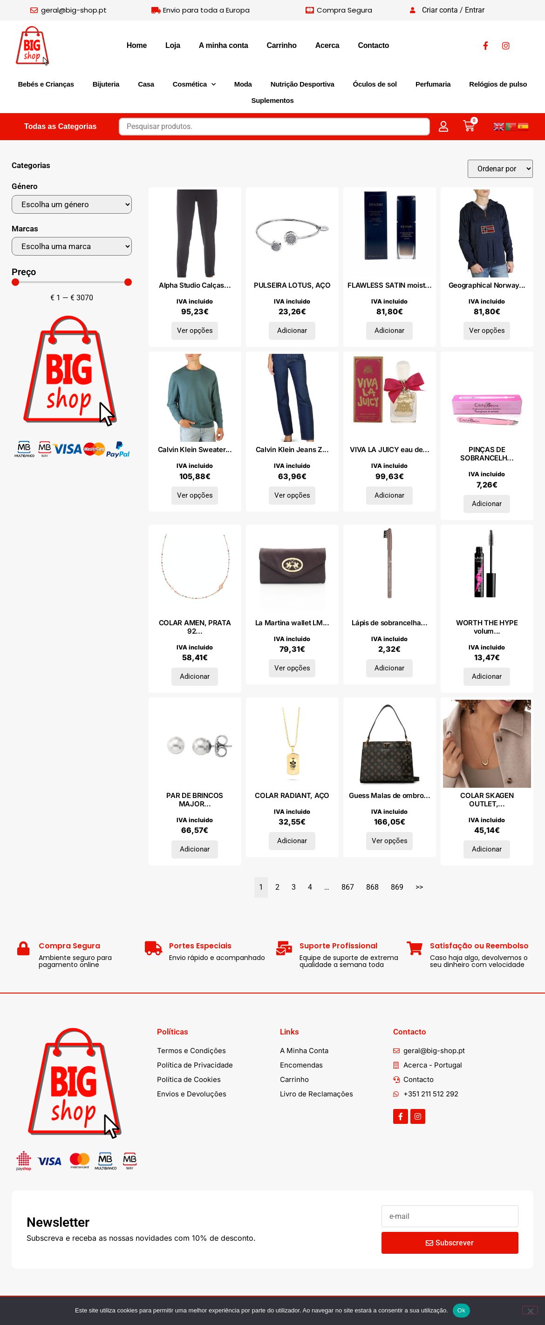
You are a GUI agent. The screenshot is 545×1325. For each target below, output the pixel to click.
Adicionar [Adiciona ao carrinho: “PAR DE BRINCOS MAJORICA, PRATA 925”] (195, 849)
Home (137, 45)
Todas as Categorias (60, 126)
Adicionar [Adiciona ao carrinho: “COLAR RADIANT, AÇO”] (292, 841)
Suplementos (273, 100)
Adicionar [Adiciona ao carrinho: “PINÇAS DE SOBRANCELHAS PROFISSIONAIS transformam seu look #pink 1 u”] (487, 504)
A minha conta (223, 45)
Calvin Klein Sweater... (195, 449)
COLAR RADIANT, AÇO (292, 795)
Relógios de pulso (498, 84)
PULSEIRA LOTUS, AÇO (292, 285)
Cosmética (194, 84)
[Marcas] (72, 246)
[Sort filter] (500, 169)
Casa (146, 84)
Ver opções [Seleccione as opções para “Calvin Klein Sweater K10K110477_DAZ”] (195, 495)
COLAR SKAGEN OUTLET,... (486, 799)
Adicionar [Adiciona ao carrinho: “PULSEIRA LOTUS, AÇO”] (292, 330)
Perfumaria (433, 84)
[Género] (72, 204)
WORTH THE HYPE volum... (487, 626)
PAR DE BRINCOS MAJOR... (194, 799)
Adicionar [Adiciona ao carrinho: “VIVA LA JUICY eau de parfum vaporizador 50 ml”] (389, 495)
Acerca (327, 45)
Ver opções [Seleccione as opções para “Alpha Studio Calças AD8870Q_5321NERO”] (195, 330)
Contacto (373, 45)
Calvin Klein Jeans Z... (292, 449)
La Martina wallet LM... (292, 622)
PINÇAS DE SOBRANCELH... (486, 453)
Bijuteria (106, 84)
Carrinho (282, 45)
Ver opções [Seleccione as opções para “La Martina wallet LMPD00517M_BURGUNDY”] (292, 668)
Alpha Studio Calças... (195, 285)
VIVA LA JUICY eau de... (389, 449)
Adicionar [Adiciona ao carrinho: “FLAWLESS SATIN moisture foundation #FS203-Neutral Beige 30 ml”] (389, 330)
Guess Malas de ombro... (389, 795)
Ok (461, 1310)
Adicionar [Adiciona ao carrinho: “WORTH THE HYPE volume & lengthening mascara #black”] (487, 676)
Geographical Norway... (487, 285)
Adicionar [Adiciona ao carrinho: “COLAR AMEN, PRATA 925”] (195, 676)
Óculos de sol (375, 84)
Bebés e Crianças (46, 84)
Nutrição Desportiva (302, 84)
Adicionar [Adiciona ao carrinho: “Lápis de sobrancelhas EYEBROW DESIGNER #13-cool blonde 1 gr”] (389, 668)
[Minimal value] (72, 282)
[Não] (530, 1310)
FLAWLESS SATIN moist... (389, 285)
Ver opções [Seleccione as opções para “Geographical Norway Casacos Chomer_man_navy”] (487, 330)
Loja (172, 45)
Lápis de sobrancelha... (389, 622)
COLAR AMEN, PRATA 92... (195, 626)
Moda (243, 84)
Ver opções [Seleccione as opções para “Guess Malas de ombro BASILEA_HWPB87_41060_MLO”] (390, 841)
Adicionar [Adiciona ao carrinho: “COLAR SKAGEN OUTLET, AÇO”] (487, 849)
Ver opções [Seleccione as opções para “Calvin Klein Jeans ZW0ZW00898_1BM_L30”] (292, 495)
